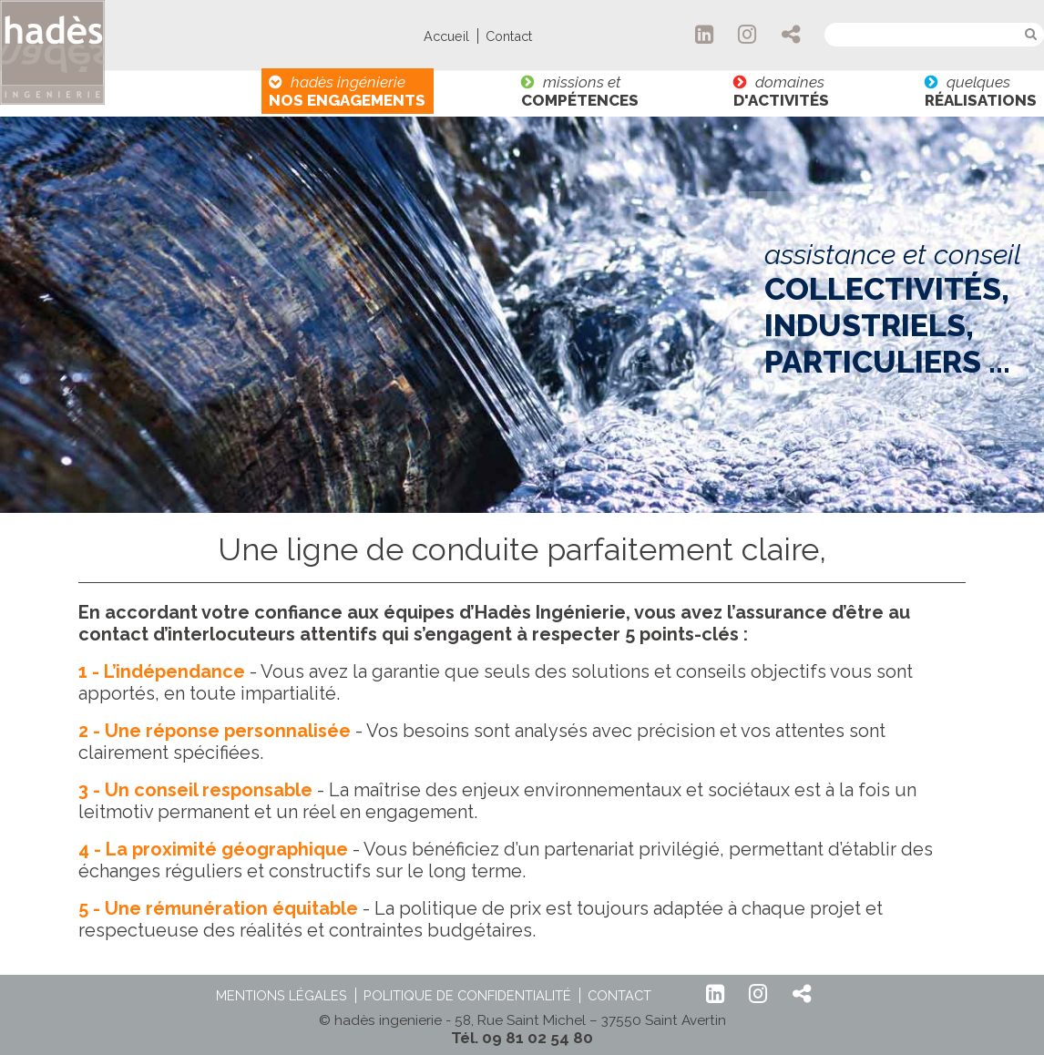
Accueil (446, 36)
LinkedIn (705, 35)
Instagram (748, 35)
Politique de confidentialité (467, 995)
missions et (580, 91)
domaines (781, 91)
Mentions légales (281, 995)
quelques (981, 91)
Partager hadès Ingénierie (792, 35)
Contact (509, 36)
